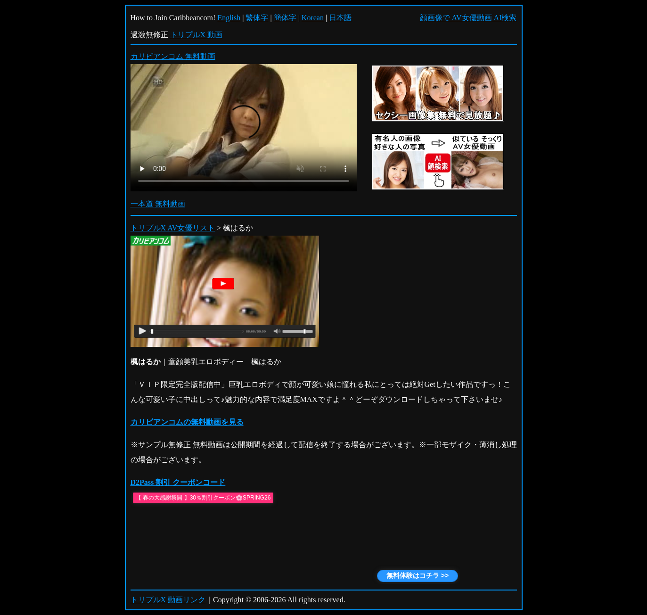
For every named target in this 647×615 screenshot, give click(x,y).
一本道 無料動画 (158, 204)
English (228, 18)
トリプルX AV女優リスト (173, 228)
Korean (313, 18)
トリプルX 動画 (196, 35)
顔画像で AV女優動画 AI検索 (468, 18)
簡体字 (285, 18)
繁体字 (257, 18)
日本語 (340, 18)
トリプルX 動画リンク (168, 600)
